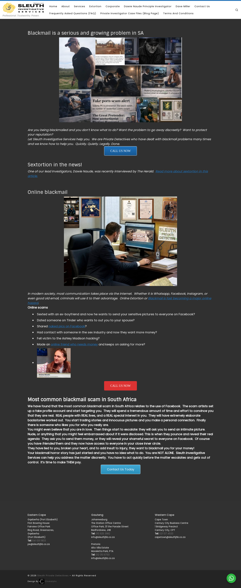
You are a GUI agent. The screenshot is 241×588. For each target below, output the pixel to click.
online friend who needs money (74, 344)
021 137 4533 (164, 506)
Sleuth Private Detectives (53, 547)
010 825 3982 (100, 506)
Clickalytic (51, 553)
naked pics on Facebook (67, 326)
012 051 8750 (100, 527)
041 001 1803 (37, 513)
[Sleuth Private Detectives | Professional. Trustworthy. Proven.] (23, 7)
